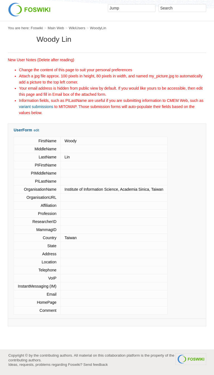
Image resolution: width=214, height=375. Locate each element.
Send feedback (95, 364)
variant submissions (36, 106)
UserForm (23, 130)
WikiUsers (77, 28)
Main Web (56, 28)
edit (36, 130)
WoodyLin (98, 28)
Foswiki (37, 28)
